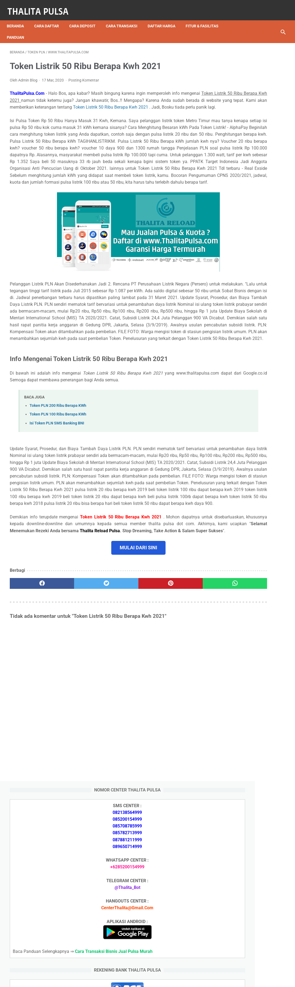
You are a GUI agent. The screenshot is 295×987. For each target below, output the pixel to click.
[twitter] (79, 681)
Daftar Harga (164, 19)
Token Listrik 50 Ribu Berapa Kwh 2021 (86, 109)
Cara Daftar (49, 19)
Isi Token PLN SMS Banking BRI (248, 739)
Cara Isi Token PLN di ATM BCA (249, 918)
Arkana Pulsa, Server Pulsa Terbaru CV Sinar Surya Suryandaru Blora (244, 778)
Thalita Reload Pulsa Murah (129, 978)
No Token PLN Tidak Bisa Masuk (250, 909)
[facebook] (33, 681)
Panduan (18, 30)
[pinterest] (125, 681)
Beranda (18, 19)
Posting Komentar (83, 76)
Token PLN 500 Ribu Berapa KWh (251, 880)
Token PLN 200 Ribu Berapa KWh (58, 469)
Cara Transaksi (124, 19)
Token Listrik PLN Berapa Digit (248, 928)
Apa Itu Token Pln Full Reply (244, 635)
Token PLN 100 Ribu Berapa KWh (58, 478)
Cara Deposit (85, 19)
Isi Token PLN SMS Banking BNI (57, 487)
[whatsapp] (171, 681)
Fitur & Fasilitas (205, 19)
